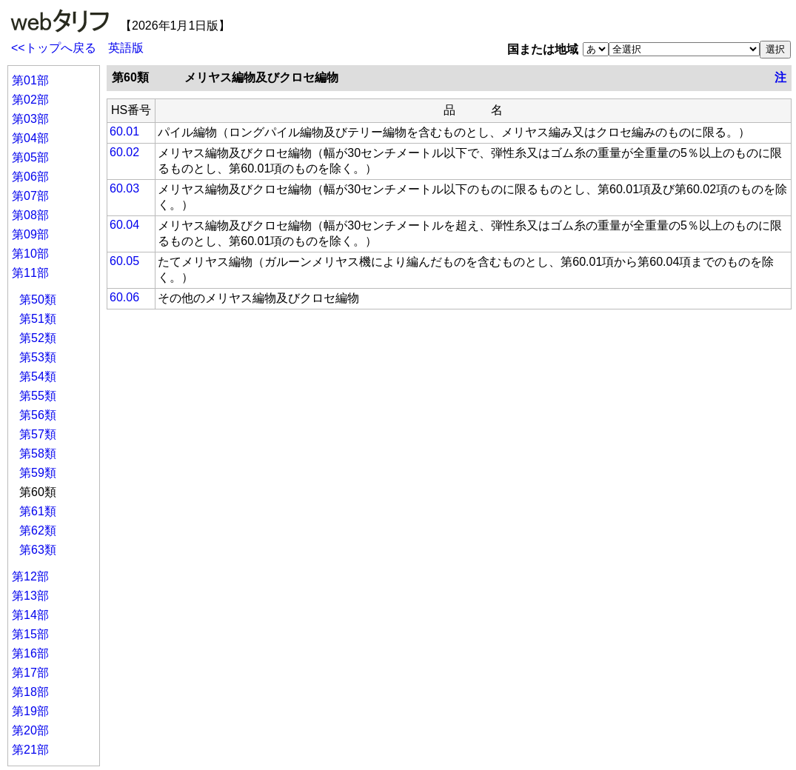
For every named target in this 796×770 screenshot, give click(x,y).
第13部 (30, 595)
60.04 (124, 224)
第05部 (30, 157)
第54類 (37, 376)
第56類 (37, 415)
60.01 (124, 131)
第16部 (30, 653)
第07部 (30, 196)
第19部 (30, 711)
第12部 (30, 576)
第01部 (30, 80)
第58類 (37, 453)
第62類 (37, 530)
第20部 (30, 730)
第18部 (30, 692)
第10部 (30, 253)
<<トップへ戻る (53, 47)
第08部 (30, 215)
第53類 (37, 357)
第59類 (37, 472)
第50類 (37, 299)
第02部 (30, 99)
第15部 (30, 634)
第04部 (30, 138)
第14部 (30, 615)
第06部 (30, 176)
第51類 (37, 318)
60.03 (124, 188)
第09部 (30, 234)
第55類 (37, 395)
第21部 (30, 749)
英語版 (126, 47)
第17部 (30, 672)
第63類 (37, 549)
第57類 (37, 434)
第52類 (37, 338)
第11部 (30, 273)
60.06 (124, 297)
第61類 (37, 511)
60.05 (124, 261)
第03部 (30, 119)
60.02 (124, 152)
